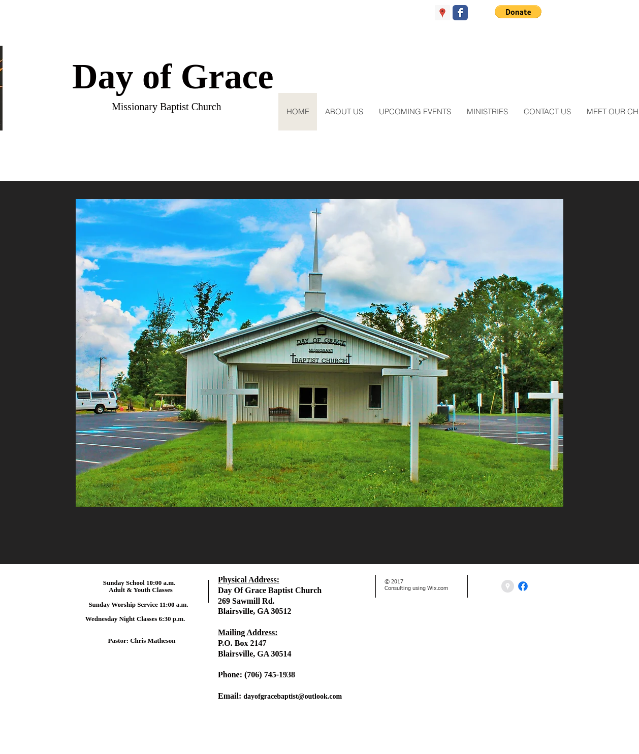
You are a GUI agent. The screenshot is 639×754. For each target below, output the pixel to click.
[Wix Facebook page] (460, 12)
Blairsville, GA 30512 (254, 611)
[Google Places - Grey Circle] (507, 586)
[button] (518, 11)
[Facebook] (523, 586)
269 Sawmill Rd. (246, 601)
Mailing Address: (248, 632)
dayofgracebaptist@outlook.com (292, 696)
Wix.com (437, 588)
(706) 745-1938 (269, 674)
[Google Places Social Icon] (442, 12)
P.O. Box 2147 (242, 643)
